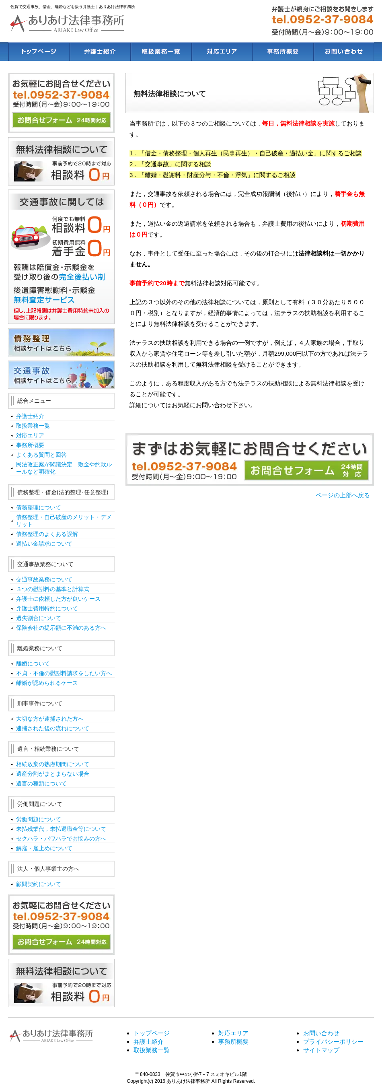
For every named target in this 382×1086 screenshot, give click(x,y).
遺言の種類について (41, 783)
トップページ (151, 1033)
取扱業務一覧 (33, 425)
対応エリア (30, 435)
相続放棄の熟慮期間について (52, 764)
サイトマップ (321, 1050)
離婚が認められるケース (47, 683)
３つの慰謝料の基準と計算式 (52, 589)
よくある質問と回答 (41, 454)
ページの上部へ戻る (343, 495)
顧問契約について (38, 884)
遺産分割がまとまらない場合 (52, 774)
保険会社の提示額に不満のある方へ (61, 627)
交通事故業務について (44, 579)
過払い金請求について (44, 543)
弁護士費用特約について (47, 608)
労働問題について (38, 819)
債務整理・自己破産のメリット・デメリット (64, 521)
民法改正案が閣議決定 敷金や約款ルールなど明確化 (64, 468)
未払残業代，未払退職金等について (61, 829)
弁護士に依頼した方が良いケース (58, 599)
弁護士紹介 (30, 416)
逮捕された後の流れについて (52, 728)
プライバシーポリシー (333, 1041)
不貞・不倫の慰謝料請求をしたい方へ (64, 673)
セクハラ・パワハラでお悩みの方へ (61, 838)
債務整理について (38, 507)
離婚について (33, 663)
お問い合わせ (321, 1033)
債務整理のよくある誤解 (47, 534)
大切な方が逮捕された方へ (50, 718)
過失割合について (38, 618)
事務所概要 (30, 445)
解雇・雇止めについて (44, 848)
